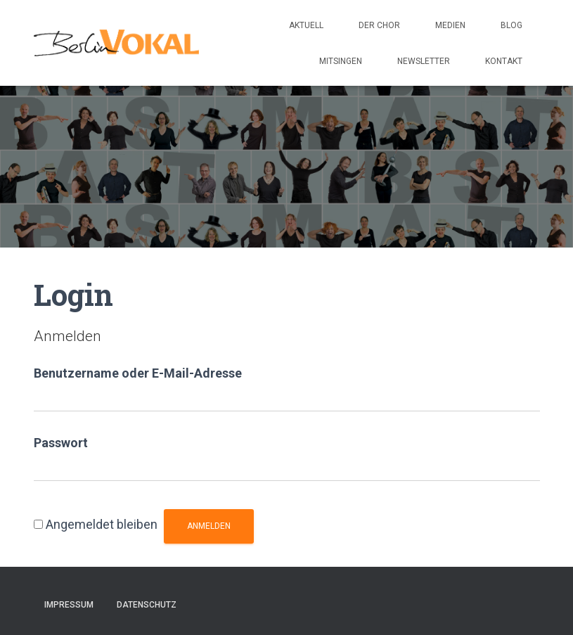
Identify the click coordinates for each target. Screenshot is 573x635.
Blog (511, 25)
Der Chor (379, 25)
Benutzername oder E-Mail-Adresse (138, 373)
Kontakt (503, 61)
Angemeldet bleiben (101, 524)
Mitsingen (340, 61)
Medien (450, 25)
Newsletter (423, 61)
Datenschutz (146, 605)
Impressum (69, 605)
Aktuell (306, 25)
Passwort (61, 442)
